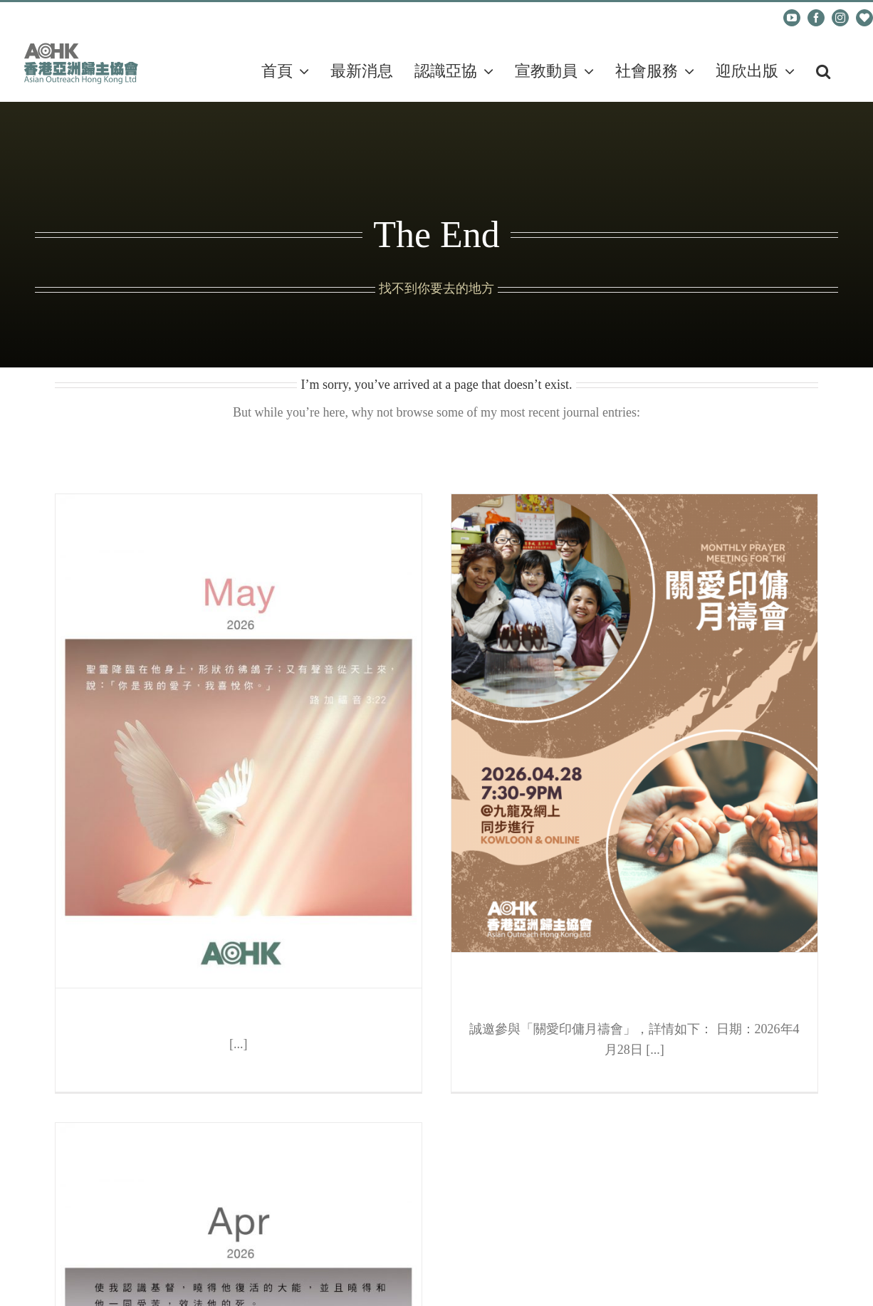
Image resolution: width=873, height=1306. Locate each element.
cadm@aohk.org (72, 18)
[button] (823, 71)
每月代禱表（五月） (238, 1020)
